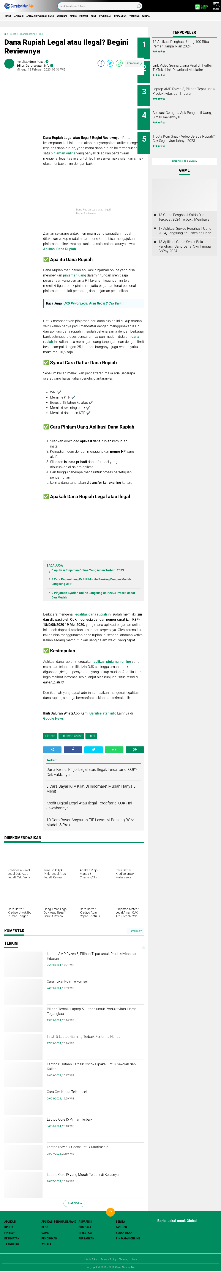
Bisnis (98, 16)
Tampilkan (135, 931)
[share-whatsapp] (119, 63)
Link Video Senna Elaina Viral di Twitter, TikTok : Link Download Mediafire (189, 68)
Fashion (121, 1227)
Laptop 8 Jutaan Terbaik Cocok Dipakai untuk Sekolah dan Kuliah (94, 1069)
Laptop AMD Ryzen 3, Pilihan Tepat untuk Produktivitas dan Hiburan (89, 959)
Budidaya (85, 1227)
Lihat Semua (74, 1203)
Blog (44, 1227)
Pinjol (48, 33)
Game (127, 16)
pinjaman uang (74, 275)
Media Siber (88, 1259)
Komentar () (134, 63)
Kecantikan (124, 1232)
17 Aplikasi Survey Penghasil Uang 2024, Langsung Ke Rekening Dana (184, 219)
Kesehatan (11, 1238)
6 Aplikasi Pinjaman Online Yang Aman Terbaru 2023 (88, 570)
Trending (184, 16)
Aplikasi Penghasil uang (53, 16)
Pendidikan (144, 16)
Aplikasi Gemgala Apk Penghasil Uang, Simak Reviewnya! (184, 111)
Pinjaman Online (32, 33)
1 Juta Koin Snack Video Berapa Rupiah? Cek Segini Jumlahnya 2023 (187, 133)
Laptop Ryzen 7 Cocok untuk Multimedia (81, 1152)
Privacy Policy (108, 1259)
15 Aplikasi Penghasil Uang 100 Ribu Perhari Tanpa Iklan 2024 (189, 46)
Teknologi (11, 1243)
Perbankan (165, 16)
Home (10, 16)
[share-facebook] (101, 63)
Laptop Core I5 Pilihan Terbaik (83, 1120)
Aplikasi (25, 16)
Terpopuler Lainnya (184, 150)
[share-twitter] (110, 63)
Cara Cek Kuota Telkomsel (79, 1093)
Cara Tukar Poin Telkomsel (79, 982)
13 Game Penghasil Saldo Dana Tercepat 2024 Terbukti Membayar (184, 205)
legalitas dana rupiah (90, 614)
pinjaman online (63, 153)
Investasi (85, 1232)
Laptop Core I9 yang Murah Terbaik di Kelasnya (92, 1179)
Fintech (113, 16)
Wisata (200, 16)
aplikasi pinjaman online (112, 661)
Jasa (137, 1259)
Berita (120, 1221)
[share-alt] (52, 749)
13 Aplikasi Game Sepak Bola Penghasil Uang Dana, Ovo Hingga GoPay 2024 (184, 235)
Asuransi (82, 16)
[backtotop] (110, 1212)
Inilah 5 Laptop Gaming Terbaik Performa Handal (84, 1041)
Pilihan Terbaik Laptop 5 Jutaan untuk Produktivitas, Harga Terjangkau (92, 1014)
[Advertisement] (93, 105)
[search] (99, 6)
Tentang (125, 1259)
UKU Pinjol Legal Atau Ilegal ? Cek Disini (94, 303)
